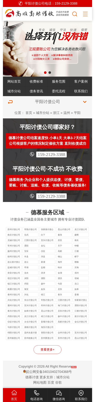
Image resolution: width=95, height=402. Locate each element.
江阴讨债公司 (30, 240)
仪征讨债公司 (14, 322)
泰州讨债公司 (14, 294)
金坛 (43, 245)
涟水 (26, 273)
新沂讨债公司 (81, 316)
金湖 (60, 273)
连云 (26, 262)
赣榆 (77, 262)
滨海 (77, 267)
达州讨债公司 (64, 332)
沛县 (43, 256)
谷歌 (58, 382)
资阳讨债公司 (47, 332)
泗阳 (43, 278)
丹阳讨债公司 (14, 316)
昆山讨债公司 (64, 229)
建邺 (77, 235)
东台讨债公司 (30, 300)
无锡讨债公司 (14, 240)
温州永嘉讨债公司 (30, 333)
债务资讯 (36, 91)
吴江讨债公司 (81, 229)
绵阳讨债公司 (14, 332)
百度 (50, 382)
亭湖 (26, 267)
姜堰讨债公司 (47, 322)
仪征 (43, 251)
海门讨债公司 (64, 305)
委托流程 (58, 91)
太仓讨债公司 (30, 322)
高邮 (60, 251)
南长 (77, 240)
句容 (60, 283)
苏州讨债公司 (14, 229)
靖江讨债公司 (47, 316)
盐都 (43, 267)
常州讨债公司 (14, 245)
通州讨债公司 (14, 305)
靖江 (43, 294)
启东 (60, 289)
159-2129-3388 (51, 154)
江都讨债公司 (81, 311)
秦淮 (60, 235)
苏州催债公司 (14, 338)
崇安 (60, 240)
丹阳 (26, 283)
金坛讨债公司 (81, 322)
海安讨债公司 (47, 327)
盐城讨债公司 (14, 267)
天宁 (60, 245)
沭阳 (26, 278)
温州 (66, 113)
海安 (26, 289)
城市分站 (14, 91)
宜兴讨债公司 (47, 240)
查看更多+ (48, 349)
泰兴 (60, 294)
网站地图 (40, 382)
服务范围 (58, 81)
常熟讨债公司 (30, 229)
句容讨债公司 (14, 327)
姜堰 (77, 294)
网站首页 (14, 81)
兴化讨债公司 (14, 300)
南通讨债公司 (14, 289)
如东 (43, 289)
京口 (77, 283)
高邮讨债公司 (64, 322)
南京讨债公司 (14, 235)
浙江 (56, 113)
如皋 (77, 289)
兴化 (26, 294)
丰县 (26, 256)
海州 (60, 262)
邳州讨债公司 (47, 305)
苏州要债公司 (47, 338)
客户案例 (81, 81)
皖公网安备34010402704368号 (49, 372)
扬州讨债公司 (14, 251)
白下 (43, 235)
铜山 (60, 256)
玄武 (26, 235)
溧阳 (26, 245)
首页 (28, 113)
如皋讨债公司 (30, 311)
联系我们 (81, 91)
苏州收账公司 (30, 338)
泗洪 (60, 278)
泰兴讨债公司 (14, 311)
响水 (60, 267)
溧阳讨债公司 (81, 305)
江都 (77, 251)
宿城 (77, 278)
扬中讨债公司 (64, 316)
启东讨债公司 (64, 311)
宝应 (26, 251)
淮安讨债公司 (14, 273)
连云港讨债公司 (14, 262)
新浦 (43, 262)
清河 (77, 273)
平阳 (77, 113)
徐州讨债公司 (14, 256)
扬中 (43, 283)
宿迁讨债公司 (14, 278)
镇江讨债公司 (14, 283)
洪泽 (43, 273)
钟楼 (77, 245)
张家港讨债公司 (47, 229)
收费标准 (36, 81)
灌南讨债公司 (30, 327)
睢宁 (77, 256)
